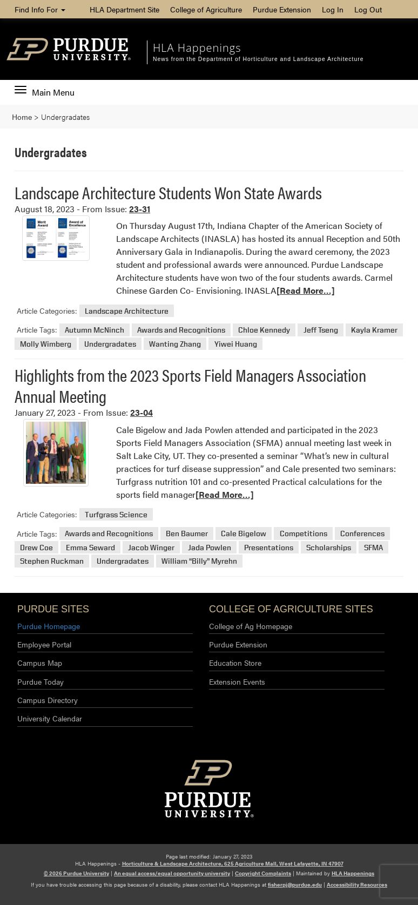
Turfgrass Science (116, 514)
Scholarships (328, 547)
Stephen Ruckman (52, 561)
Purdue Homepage (48, 625)
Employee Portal (44, 644)
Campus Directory (47, 699)
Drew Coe (36, 547)
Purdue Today (40, 681)
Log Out (368, 9)
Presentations (268, 547)
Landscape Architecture (126, 311)
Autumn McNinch (94, 330)
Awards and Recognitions (181, 330)
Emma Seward (90, 547)
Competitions (303, 534)
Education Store (235, 662)
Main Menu (45, 92)
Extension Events (237, 681)
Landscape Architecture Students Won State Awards (168, 192)
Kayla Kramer (374, 330)
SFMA (373, 547)
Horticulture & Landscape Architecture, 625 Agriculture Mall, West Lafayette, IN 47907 (232, 863)
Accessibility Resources (357, 884)
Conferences (362, 534)
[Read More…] (306, 290)
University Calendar (49, 718)
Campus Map (39, 662)
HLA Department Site (124, 9)
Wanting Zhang (175, 344)
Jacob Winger (151, 547)
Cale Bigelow (243, 534)
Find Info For (40, 9)
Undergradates (110, 344)
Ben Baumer (187, 534)
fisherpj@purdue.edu (295, 884)
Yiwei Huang (235, 344)
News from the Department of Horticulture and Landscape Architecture (258, 59)
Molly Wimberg (45, 344)
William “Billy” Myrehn (199, 561)
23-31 (139, 208)
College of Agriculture (206, 9)
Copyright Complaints (263, 873)
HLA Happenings (197, 47)
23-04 (141, 412)
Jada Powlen (209, 547)
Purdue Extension (282, 9)
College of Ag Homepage (250, 625)
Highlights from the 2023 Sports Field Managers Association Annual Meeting (190, 384)
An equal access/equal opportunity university (172, 873)
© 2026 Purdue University (76, 873)
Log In (332, 9)
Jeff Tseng (321, 330)
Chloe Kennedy (264, 330)
